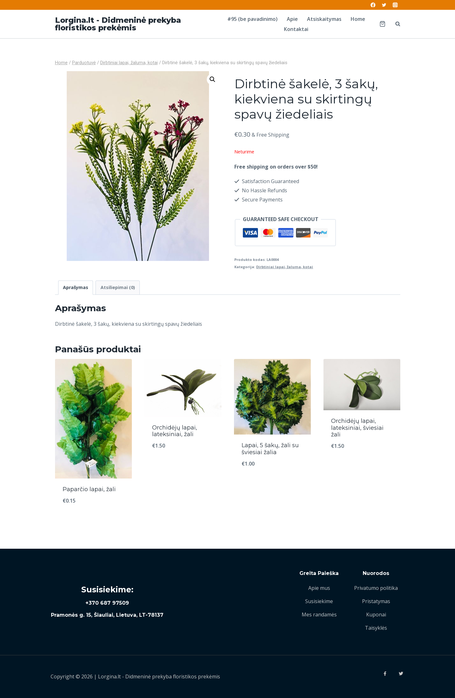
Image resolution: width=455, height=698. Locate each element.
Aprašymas (75, 287)
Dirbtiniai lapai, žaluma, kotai (284, 266)
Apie (292, 18)
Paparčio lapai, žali (89, 489)
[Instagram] (395, 5)
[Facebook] (373, 5)
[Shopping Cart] (382, 24)
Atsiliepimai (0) (118, 287)
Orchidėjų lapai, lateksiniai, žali (174, 431)
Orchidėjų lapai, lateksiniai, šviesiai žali (357, 427)
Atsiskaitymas (324, 18)
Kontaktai (296, 29)
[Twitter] (384, 5)
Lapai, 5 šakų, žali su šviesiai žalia (270, 449)
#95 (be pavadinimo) (252, 18)
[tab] (75, 288)
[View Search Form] (394, 24)
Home (358, 18)
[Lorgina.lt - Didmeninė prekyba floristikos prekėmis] (135, 24)
